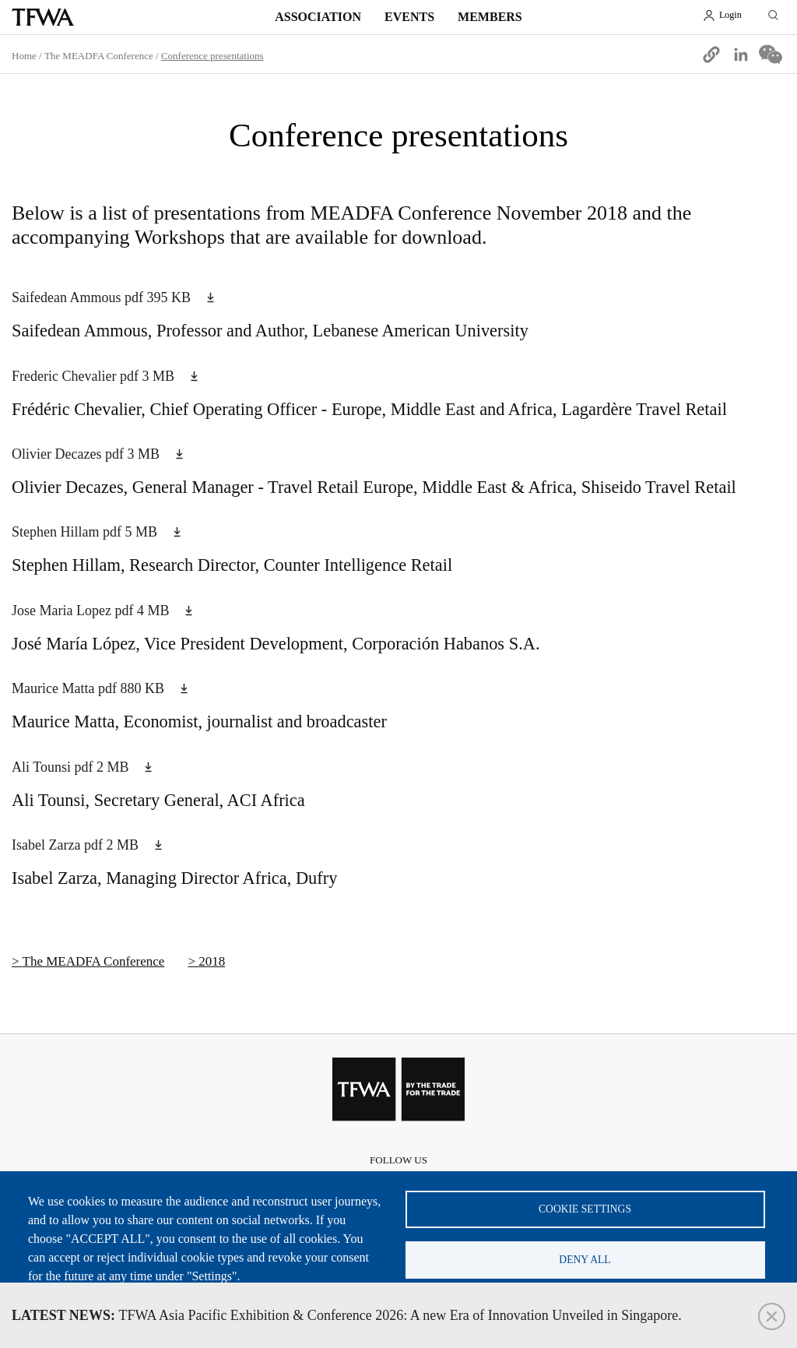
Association (318, 16)
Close (771, 1316)
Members (490, 16)
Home (24, 56)
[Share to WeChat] (770, 54)
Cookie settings (585, 1209)
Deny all (584, 1259)
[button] (711, 54)
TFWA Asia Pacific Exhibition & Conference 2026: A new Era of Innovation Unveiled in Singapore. (347, 1315)
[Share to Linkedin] (741, 54)
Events (409, 16)
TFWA (43, 17)
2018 (211, 961)
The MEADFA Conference (98, 56)
